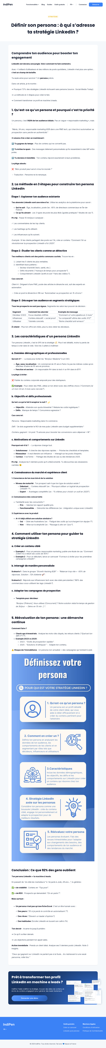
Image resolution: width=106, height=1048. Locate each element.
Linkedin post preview (71, 1031)
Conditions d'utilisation (91, 1027)
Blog (43, 4)
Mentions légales (89, 1024)
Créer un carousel (69, 1027)
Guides (49, 4)
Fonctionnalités (32, 4)
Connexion (83, 4)
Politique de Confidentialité (93, 1031)
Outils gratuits (59, 4)
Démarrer (95, 4)
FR (71, 4)
